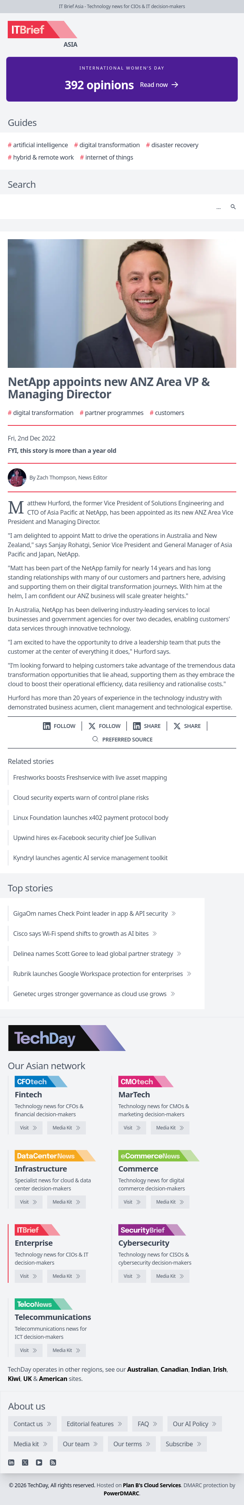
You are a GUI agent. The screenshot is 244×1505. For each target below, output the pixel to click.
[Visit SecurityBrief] (132, 1276)
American (53, 1378)
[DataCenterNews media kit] (66, 1202)
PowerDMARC (121, 1493)
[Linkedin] (11, 1462)
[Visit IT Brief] (29, 1276)
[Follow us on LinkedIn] (59, 726)
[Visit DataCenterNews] (29, 1202)
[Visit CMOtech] (132, 1127)
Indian (200, 1369)
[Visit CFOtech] (29, 1127)
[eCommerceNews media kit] (170, 1202)
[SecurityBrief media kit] (170, 1276)
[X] (25, 1462)
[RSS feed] (53, 1462)
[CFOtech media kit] (66, 1127)
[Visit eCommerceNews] (132, 1202)
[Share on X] (187, 726)
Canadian (174, 1369)
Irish (220, 1369)
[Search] (114, 206)
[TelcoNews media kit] (66, 1350)
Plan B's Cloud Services (152, 1485)
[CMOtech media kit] (170, 1127)
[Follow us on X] (104, 726)
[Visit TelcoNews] (29, 1350)
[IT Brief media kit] (66, 1276)
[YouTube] (39, 1462)
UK (27, 1378)
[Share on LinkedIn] (147, 726)
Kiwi (14, 1378)
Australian (142, 1369)
